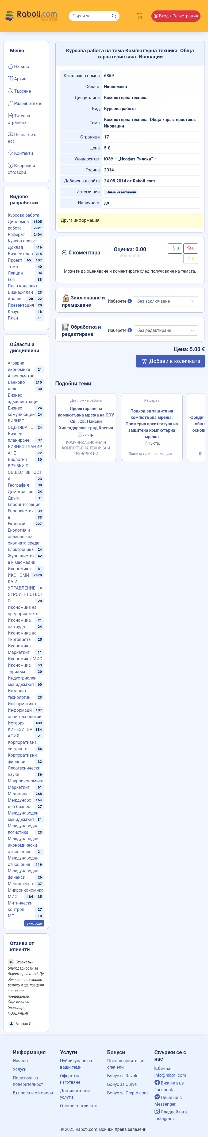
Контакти (20, 153)
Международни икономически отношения (23, 845)
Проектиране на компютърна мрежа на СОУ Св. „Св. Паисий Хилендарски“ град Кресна (86, 418)
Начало (18, 66)
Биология (17, 459)
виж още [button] (34, 923)
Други (14, 498)
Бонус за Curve (122, 1084)
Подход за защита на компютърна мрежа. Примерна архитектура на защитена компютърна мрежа (151, 423)
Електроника (21, 549)
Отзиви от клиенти (79, 1105)
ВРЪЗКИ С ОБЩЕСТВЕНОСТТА (26, 472)
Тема (13, 266)
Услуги (19, 1069)
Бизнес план (20, 253)
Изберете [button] (120, 301)
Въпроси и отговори (21, 168)
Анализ (15, 298)
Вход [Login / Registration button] (176, 15)
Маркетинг (18, 787)
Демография (20, 491)
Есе (11, 279)
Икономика (19, 568)
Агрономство (21, 375)
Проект (15, 260)
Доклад (15, 247)
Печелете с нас (22, 137)
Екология (17, 523)
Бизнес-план (20, 292)
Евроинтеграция (24, 504)
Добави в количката (170, 361)
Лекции (15, 273)
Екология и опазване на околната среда (23, 537)
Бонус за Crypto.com (127, 1092)
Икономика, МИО (25, 658)
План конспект (23, 285)
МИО (12, 896)
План (13, 318)
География (18, 485)
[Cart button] (139, 15)
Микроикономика (26, 890)
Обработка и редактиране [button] (81, 330)
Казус (13, 311)
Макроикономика (25, 780)
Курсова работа (23, 215)
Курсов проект (22, 240)
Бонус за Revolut (123, 1075)
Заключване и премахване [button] (83, 301)
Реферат (16, 234)
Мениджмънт (21, 883)
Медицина (18, 793)
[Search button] (114, 16)
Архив (17, 78)
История (16, 723)
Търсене (19, 91)
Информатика (22, 703)
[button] (82, 253)
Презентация (21, 305)
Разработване (25, 103)
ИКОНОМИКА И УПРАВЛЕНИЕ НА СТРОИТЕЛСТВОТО (25, 588)
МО (11, 915)
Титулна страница (19, 118)
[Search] (94, 16)
